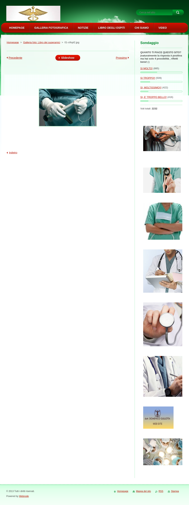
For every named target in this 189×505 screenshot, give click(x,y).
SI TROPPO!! (147, 78)
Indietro (13, 152)
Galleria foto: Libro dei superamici (41, 42)
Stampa (175, 491)
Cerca (178, 12)
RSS (161, 491)
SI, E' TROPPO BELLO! (153, 97)
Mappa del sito (143, 491)
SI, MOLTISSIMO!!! (151, 87)
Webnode (24, 496)
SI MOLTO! (146, 68)
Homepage (13, 42)
